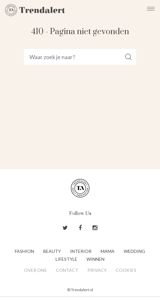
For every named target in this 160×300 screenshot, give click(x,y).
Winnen (95, 259)
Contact (67, 270)
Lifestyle (66, 259)
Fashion (24, 251)
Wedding (134, 251)
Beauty (52, 251)
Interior (81, 251)
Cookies (126, 270)
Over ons (35, 270)
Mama (108, 251)
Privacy (97, 270)
